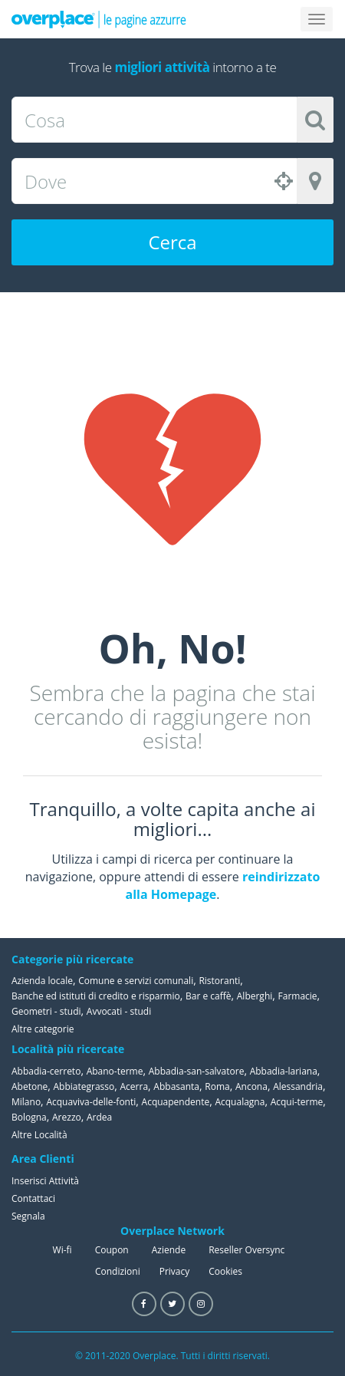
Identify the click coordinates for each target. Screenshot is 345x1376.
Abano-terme (115, 1071)
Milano (26, 1101)
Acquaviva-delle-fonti (91, 1101)
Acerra (134, 1086)
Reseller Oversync (246, 1249)
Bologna (29, 1117)
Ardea (99, 1117)
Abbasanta (176, 1086)
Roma (217, 1086)
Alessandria (298, 1086)
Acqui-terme (297, 1101)
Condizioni (117, 1271)
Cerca (172, 242)
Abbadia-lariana (283, 1071)
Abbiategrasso (84, 1086)
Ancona (251, 1086)
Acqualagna (239, 1101)
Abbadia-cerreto (46, 1071)
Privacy (174, 1271)
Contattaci (33, 1198)
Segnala (28, 1216)
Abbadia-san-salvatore (197, 1071)
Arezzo (66, 1117)
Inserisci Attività (45, 1180)
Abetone (30, 1086)
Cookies (225, 1271)
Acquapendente (176, 1101)
